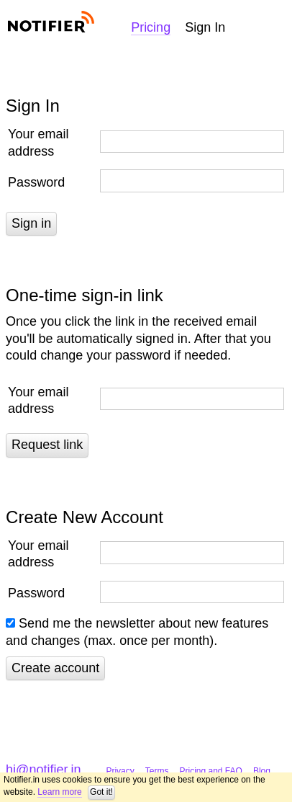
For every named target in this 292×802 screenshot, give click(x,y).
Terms (157, 771)
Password (36, 182)
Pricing (150, 27)
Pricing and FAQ (211, 771)
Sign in (31, 223)
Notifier (49, 22)
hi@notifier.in (43, 769)
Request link (47, 444)
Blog (261, 771)
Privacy (120, 771)
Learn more (59, 792)
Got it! (101, 792)
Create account (55, 668)
